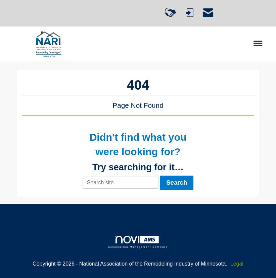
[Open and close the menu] (181, 44)
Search (176, 182)
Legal (236, 264)
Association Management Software (138, 242)
